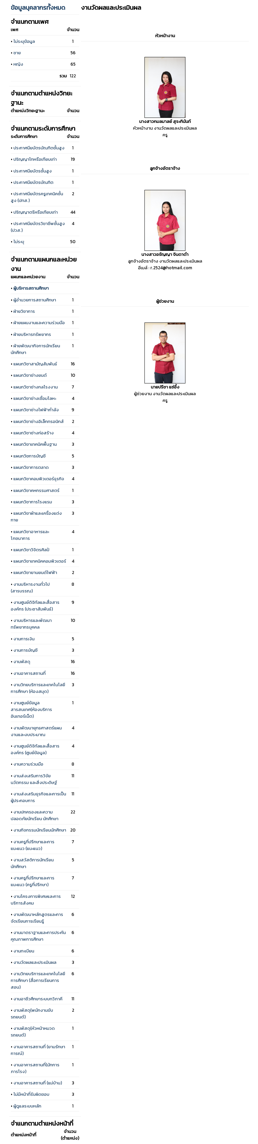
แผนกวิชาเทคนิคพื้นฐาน (35, 444)
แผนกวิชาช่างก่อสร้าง (33, 432)
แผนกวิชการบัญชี (29, 455)
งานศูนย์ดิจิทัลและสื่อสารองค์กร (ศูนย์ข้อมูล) (35, 749)
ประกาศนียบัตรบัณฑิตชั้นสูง (38, 147)
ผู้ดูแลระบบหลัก (27, 1105)
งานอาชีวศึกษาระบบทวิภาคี (37, 998)
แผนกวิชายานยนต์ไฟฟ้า (35, 572)
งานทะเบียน (23, 950)
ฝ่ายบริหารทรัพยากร (32, 334)
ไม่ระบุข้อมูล (24, 41)
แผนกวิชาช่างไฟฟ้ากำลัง (36, 409)
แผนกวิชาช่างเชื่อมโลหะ (34, 398)
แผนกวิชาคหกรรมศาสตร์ (36, 490)
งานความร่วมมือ (28, 764)
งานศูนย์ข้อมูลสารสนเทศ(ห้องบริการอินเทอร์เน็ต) (31, 709)
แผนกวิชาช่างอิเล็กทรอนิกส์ (38, 421)
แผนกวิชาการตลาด (31, 467)
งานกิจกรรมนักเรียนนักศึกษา (39, 830)
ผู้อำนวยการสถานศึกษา (34, 299)
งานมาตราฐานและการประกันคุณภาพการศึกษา (38, 935)
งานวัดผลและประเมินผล (34, 962)
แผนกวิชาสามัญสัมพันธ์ (35, 363)
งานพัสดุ (21, 661)
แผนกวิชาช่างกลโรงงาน (35, 386)
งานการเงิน (24, 638)
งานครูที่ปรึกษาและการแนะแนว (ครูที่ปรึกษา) (32, 881)
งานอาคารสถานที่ (29, 673)
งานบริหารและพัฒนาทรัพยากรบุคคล (31, 623)
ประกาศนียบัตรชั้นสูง (32, 170)
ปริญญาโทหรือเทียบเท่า (35, 159)
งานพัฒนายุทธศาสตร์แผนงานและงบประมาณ (36, 731)
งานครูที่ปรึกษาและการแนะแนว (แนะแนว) (32, 845)
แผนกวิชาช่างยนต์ (30, 375)
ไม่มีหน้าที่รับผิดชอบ (31, 1094)
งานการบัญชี (25, 650)
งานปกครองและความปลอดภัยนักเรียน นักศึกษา (34, 815)
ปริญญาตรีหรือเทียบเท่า (35, 212)
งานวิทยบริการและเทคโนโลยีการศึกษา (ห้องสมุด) (38, 688)
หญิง (18, 64)
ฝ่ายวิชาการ (24, 311)
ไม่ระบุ (18, 241)
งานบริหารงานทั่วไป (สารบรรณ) (30, 587)
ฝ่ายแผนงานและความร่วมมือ (39, 322)
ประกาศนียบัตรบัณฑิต (33, 182)
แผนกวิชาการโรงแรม (32, 501)
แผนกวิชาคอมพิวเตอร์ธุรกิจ (38, 478)
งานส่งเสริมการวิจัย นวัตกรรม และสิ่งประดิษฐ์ (34, 779)
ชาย (17, 52)
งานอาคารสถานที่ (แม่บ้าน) (37, 1082)
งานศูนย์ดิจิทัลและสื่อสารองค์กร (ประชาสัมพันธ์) (35, 605)
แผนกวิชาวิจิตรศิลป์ (31, 549)
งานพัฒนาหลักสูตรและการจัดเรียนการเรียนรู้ (37, 917)
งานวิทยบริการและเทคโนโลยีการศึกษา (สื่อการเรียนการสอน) (38, 980)
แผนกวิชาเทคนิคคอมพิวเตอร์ (39, 561)
